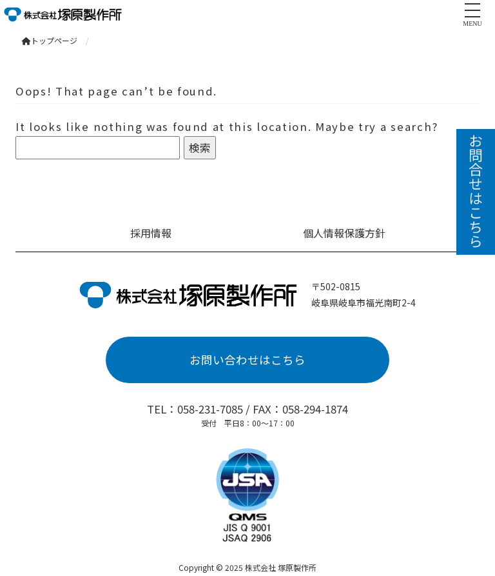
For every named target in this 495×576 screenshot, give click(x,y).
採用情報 (150, 233)
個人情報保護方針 (344, 233)
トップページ (49, 40)
